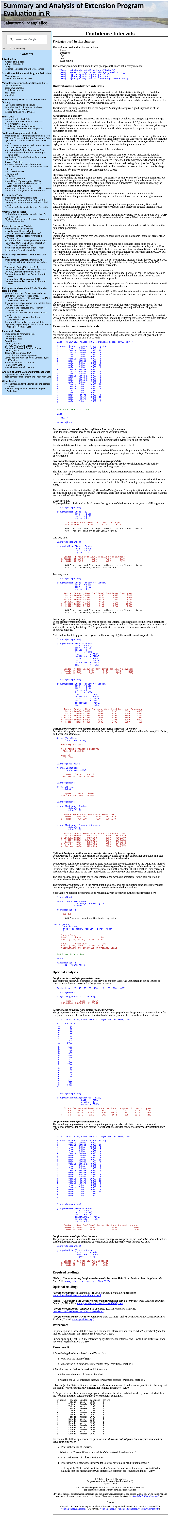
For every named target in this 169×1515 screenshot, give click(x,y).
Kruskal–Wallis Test (13, 161)
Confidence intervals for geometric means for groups (84, 1009)
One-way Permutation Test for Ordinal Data (25, 200)
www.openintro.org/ (83, 1319)
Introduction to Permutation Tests (20, 197)
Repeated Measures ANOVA (17, 352)
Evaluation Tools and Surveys (18, 78)
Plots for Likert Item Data (16, 123)
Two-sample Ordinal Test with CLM (21, 267)
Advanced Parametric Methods (19, 362)
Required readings (66, 1272)
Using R (8, 66)
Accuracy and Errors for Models (19, 249)
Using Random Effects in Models (19, 230)
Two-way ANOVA (12, 350)
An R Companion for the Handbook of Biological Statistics (27, 385)
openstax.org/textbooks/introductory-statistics (78, 1311)
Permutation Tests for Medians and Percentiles (26, 207)
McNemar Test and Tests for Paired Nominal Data (25, 313)
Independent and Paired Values (19, 111)
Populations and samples (67, 115)
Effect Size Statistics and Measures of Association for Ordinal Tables (27, 220)
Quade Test (9, 176)
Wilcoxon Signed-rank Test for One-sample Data (27, 138)
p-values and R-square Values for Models (24, 247)
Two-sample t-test (13, 338)
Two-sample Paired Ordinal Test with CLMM (25, 269)
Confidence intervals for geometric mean (77, 978)
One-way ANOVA (12, 343)
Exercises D (61, 1347)
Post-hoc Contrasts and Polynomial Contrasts (25, 240)
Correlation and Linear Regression (20, 355)
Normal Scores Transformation (19, 367)
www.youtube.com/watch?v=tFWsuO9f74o (87, 1281)
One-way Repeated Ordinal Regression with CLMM (25, 275)
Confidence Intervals (14, 90)
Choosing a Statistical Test (16, 109)
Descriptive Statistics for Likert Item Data (23, 121)
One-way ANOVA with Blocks (18, 345)
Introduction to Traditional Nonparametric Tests (27, 135)
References (60, 1325)
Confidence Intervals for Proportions (21, 295)
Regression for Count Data (17, 374)
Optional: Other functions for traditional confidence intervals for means (95, 728)
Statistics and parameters (68, 175)
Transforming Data (13, 364)
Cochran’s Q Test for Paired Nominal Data (24, 321)
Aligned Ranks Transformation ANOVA (22, 180)
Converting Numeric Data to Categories (23, 128)
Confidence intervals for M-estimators (75, 1236)
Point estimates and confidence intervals (76, 190)
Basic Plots (9, 92)
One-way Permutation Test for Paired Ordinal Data (26, 203)
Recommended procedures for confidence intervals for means (89, 429)
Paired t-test (10, 340)
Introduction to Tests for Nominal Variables (25, 293)
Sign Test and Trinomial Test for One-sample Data (25, 141)
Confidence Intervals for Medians (20, 126)
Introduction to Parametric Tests (19, 333)
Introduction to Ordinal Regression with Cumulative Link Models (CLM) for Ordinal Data (25, 262)
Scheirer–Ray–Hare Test (15, 178)
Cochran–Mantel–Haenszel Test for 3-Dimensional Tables (22, 318)
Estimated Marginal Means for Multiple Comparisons (23, 237)
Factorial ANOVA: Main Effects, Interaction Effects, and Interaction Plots (24, 244)
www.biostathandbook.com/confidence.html (77, 1295)
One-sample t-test (13, 336)
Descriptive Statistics (14, 87)
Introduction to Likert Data (17, 119)
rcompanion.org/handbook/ (73, 1509)
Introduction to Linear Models (18, 228)
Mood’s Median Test (14, 171)
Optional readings (65, 1287)
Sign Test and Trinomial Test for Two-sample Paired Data (25, 158)
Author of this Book (13, 64)
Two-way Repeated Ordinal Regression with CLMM (25, 282)
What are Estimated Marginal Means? (22, 233)
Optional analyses (65, 972)
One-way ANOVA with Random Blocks (22, 348)
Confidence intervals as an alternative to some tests (83, 270)
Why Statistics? (11, 75)
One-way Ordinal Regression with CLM (22, 271)
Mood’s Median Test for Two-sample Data (24, 150)
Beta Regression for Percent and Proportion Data (27, 376)
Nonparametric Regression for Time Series (24, 190)
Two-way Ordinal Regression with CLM (22, 278)
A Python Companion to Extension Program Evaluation (25, 389)
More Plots (9, 94)
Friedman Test (11, 173)
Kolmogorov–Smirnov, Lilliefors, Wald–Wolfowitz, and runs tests (22, 184)
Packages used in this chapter (74, 41)
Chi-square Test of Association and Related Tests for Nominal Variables (27, 304)
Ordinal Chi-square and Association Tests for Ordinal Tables (25, 215)
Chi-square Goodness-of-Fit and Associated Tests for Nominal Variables (27, 299)
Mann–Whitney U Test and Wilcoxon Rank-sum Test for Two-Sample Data (27, 146)
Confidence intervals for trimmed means (76, 1121)
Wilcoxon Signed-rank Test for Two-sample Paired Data (24, 153)
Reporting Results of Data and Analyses (23, 107)
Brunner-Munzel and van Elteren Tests (22, 164)
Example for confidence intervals (76, 326)
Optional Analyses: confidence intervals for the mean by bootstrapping (94, 853)
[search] (26, 40)
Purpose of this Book (14, 61)
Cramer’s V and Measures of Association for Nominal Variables (25, 309)
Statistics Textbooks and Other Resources (24, 68)
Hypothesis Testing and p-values (19, 104)
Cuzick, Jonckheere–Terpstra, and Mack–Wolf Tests (26, 167)
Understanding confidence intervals (78, 86)
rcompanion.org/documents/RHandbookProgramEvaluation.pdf (129, 1509)
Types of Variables (13, 85)
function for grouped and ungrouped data (87, 461)
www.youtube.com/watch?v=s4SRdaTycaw (100, 1303)
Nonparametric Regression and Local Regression (27, 188)
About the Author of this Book (146, 1496)
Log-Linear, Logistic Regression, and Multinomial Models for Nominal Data (27, 325)
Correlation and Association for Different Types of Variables (26, 358)
